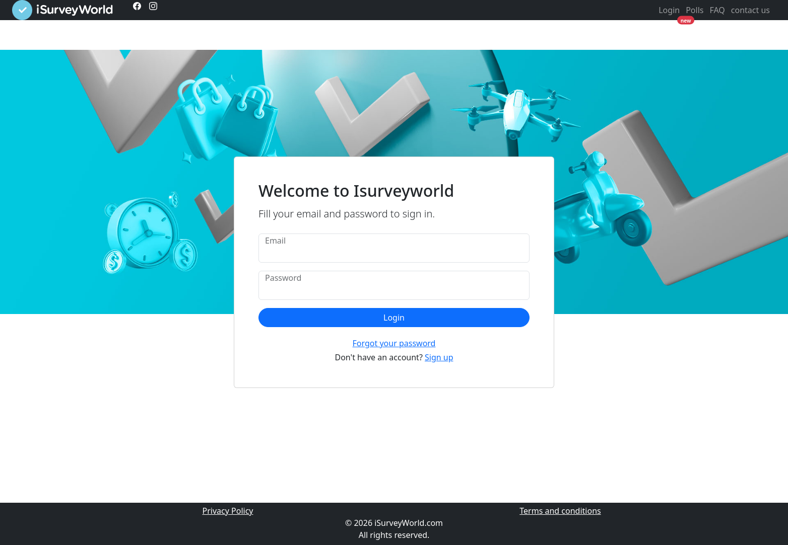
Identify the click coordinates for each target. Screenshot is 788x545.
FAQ (717, 10)
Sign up (439, 357)
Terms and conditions (560, 510)
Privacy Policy (228, 510)
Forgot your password (394, 343)
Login (669, 10)
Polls (694, 10)
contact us (750, 10)
